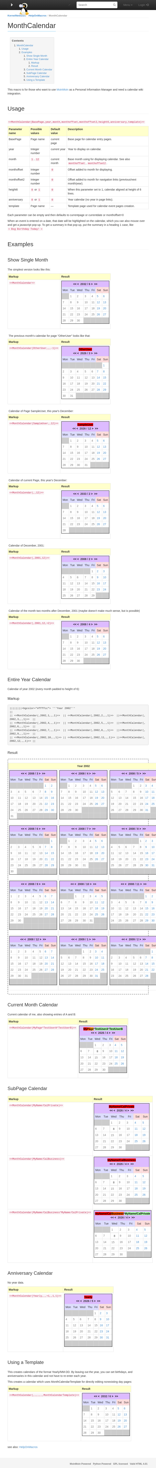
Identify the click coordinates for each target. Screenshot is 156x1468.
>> (95, 282)
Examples (27, 52)
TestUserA (101, 1027)
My (85, 1027)
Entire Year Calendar (37, 59)
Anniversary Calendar (38, 76)
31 (71, 394)
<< (74, 282)
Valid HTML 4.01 (138, 1462)
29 (71, 318)
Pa (88, 1027)
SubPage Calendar (36, 73)
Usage (25, 48)
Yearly (88, 1295)
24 (86, 312)
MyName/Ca (103, 1212)
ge (92, 1027)
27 (104, 312)
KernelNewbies (17, 15)
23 (78, 312)
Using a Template (35, 80)
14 (64, 306)
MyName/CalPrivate (121, 1105)
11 (93, 300)
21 (64, 312)
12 (98, 300)
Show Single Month (36, 55)
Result (34, 66)
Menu (128, 5)
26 (98, 312)
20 (104, 306)
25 (93, 312)
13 (104, 300)
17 (86, 306)
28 (64, 318)
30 (78, 318)
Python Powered (102, 1462)
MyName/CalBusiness (121, 1158)
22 (71, 312)
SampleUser (85, 423)
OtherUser (85, 347)
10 (86, 300)
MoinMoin (63, 89)
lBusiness (117, 1212)
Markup (35, 62)
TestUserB (116, 1027)
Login (141, 4)
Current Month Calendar (39, 69)
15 (71, 306)
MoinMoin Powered (80, 1462)
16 (78, 306)
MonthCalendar (58, 15)
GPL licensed (120, 1462)
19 (98, 306)
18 (93, 306)
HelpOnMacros (38, 15)
